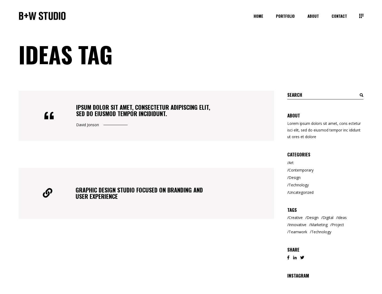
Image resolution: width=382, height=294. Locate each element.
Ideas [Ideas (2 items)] (342, 217)
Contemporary (301, 170)
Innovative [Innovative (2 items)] (297, 224)
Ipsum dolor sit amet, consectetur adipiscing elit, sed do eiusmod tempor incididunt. (143, 110)
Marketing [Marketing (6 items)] (319, 224)
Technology (299, 184)
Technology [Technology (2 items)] (321, 231)
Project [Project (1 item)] (338, 224)
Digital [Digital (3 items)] (328, 217)
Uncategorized (301, 192)
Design (295, 177)
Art (291, 162)
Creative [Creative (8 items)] (296, 217)
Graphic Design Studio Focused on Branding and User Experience (139, 193)
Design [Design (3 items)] (313, 217)
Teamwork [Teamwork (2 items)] (298, 231)
